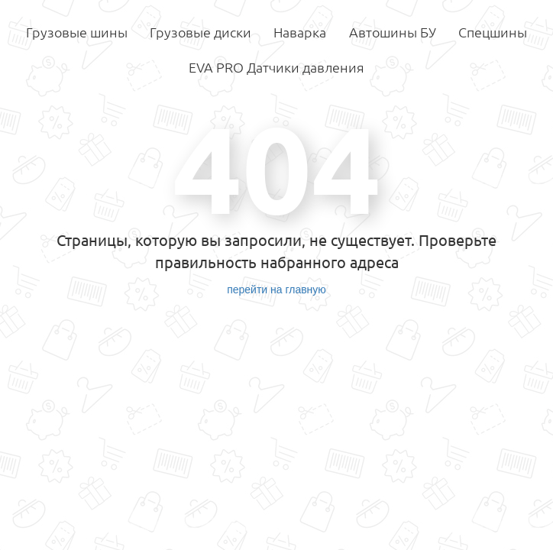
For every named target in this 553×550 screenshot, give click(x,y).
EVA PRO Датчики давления (276, 67)
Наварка (299, 32)
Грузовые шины (77, 32)
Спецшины (492, 32)
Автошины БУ (392, 32)
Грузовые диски (200, 32)
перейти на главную (276, 289)
